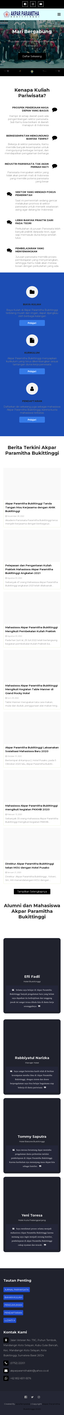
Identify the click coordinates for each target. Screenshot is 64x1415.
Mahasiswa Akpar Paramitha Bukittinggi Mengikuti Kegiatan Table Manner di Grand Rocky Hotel (31, 689)
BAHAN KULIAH (13, 1297)
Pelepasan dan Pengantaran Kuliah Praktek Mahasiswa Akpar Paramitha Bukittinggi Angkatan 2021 (29, 569)
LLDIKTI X (10, 1320)
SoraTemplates (23, 1404)
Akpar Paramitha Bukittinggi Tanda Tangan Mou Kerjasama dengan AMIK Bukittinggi (30, 507)
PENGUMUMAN (13, 1305)
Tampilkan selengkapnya (32, 891)
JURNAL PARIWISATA (17, 1289)
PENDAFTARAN (13, 1312)
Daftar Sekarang (32, 56)
